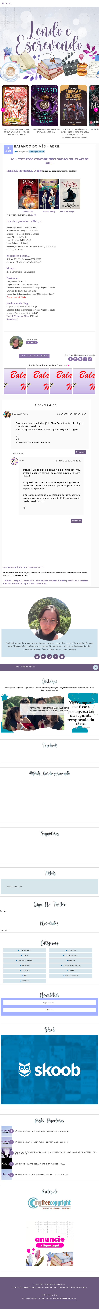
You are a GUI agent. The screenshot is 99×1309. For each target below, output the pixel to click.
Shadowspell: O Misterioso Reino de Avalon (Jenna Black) (31, 246)
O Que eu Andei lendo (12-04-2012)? (22, 313)
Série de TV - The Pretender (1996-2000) (24, 259)
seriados (26, 970)
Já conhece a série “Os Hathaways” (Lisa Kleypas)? (41, 1175)
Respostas (18, 453)
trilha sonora (71, 976)
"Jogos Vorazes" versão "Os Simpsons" (23, 284)
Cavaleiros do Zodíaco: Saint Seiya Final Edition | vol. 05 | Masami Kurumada (46, 132)
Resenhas (71, 950)
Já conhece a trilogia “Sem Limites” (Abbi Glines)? (41, 1142)
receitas (25, 965)
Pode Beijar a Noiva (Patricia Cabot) (22, 227)
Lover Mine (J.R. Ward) (16, 237)
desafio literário (25, 960)
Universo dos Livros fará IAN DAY (21, 291)
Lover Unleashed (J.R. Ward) (19, 240)
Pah (21, 460)
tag (25, 976)
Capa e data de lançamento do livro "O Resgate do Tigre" (30, 294)
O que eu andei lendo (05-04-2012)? (22, 307)
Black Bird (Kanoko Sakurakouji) (21, 272)
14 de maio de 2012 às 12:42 (67, 461)
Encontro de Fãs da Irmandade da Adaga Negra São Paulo (31, 288)
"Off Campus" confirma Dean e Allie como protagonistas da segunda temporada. (49, 709)
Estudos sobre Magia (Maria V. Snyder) (23, 234)
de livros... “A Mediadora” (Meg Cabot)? (24, 262)
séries (71, 970)
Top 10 (25, 955)
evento (71, 960)
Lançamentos (25, 950)
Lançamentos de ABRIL (17, 281)
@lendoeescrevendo (14, 886)
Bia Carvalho (20, 413)
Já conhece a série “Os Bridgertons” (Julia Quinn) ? (42, 1131)
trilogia (25, 981)
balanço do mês (36, 151)
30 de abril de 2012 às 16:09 (71, 414)
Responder (81, 452)
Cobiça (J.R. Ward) (14, 249)
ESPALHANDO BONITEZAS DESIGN (61, 1298)
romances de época (71, 965)
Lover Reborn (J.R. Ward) (17, 243)
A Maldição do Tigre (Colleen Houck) (22, 231)
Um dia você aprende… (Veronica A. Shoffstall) (40, 1164)
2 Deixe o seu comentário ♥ (35, 356)
